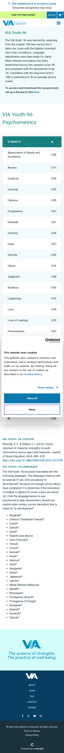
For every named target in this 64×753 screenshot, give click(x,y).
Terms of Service (32, 731)
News (32, 690)
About (32, 685)
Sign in (51, 15)
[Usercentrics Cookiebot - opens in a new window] (45, 340)
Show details (46, 387)
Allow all (32, 398)
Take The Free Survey (23, 15)
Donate (32, 707)
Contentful (38, 748)
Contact (32, 702)
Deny (32, 409)
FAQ (32, 696)
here (36, 92)
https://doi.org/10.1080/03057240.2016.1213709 (33, 460)
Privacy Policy (32, 735)
